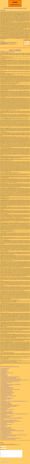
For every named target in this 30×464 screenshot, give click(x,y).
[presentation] (5, 461)
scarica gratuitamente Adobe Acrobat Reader (16, 50)
